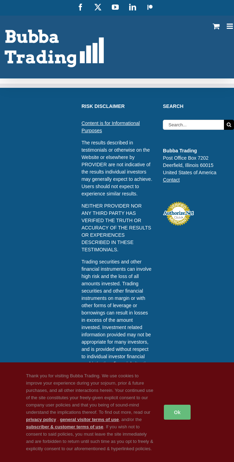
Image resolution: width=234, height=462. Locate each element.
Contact (171, 180)
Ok (177, 412)
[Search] (229, 125)
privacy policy (41, 419)
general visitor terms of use (89, 419)
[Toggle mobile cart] (216, 26)
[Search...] (193, 125)
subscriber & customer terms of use (64, 426)
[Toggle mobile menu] (230, 26)
